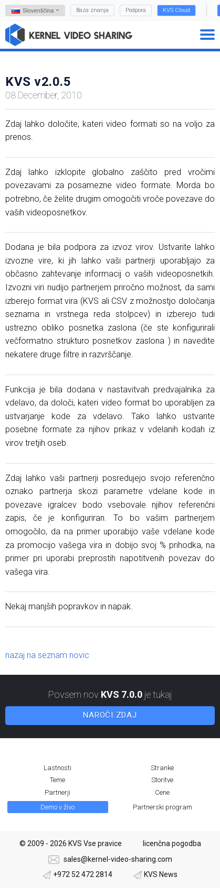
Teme (57, 780)
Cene (162, 792)
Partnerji (57, 792)
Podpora (135, 10)
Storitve (162, 780)
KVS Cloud (176, 10)
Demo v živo (57, 807)
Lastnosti (57, 768)
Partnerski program (162, 807)
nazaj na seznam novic (47, 655)
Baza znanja (92, 10)
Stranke (162, 768)
